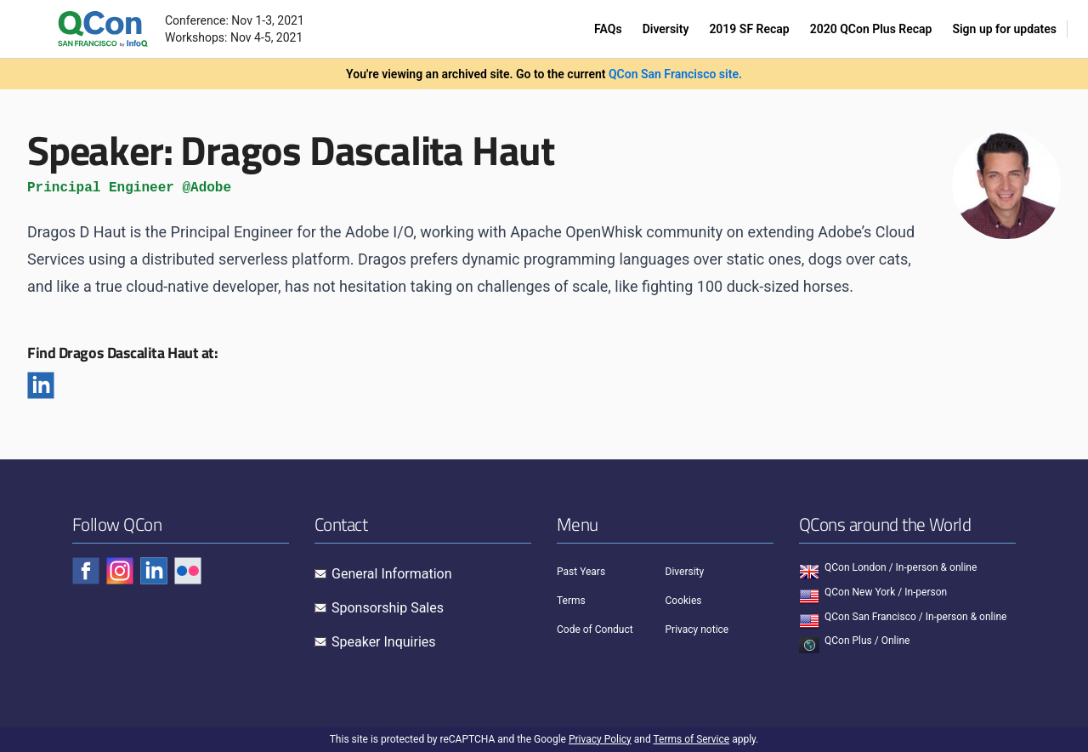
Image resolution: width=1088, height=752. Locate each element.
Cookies (684, 601)
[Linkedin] (40, 385)
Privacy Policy (600, 739)
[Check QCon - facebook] (85, 570)
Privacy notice (697, 629)
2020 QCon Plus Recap (871, 29)
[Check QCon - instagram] (119, 570)
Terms (571, 601)
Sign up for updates (1004, 29)
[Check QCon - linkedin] (153, 570)
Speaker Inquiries (384, 642)
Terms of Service (691, 739)
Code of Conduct (595, 629)
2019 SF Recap (749, 29)
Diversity (666, 29)
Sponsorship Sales (388, 608)
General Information (392, 574)
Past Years (581, 572)
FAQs (608, 29)
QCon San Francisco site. (675, 74)
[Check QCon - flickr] (187, 570)
